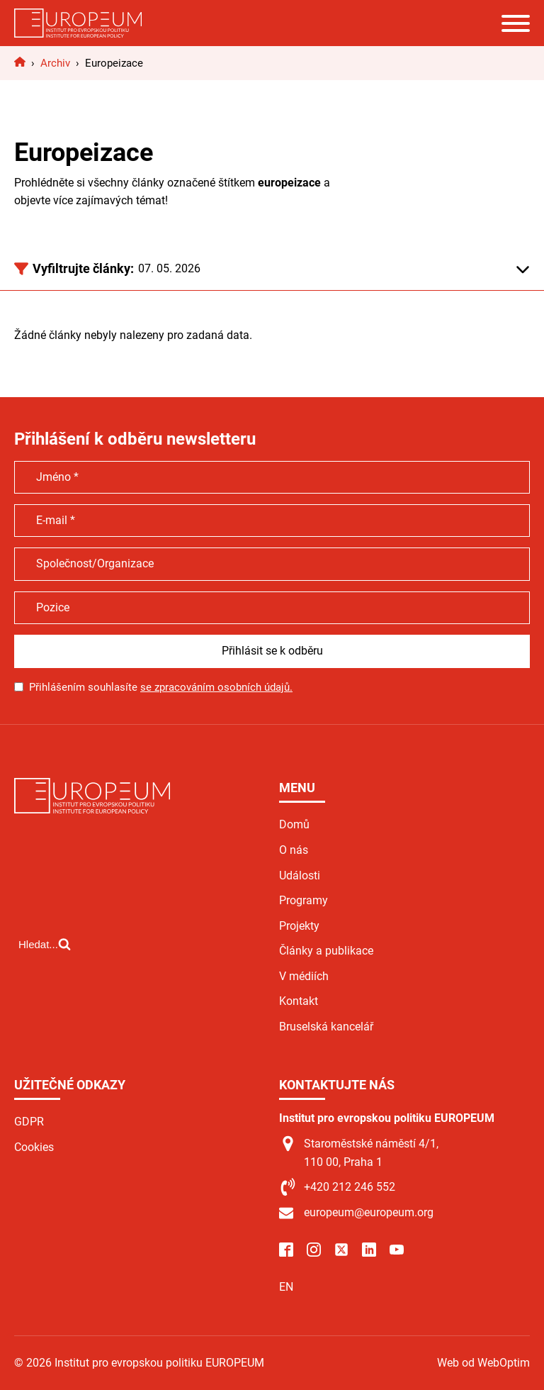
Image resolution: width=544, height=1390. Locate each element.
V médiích (304, 976)
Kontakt (298, 1001)
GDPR (29, 1121)
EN (286, 1287)
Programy (303, 900)
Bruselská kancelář (326, 1026)
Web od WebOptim (483, 1362)
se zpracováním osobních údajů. (216, 687)
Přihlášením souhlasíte (161, 687)
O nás (293, 850)
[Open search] (44, 944)
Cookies (34, 1147)
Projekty (299, 926)
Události (299, 875)
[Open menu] (516, 23)
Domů (294, 824)
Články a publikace (326, 950)
